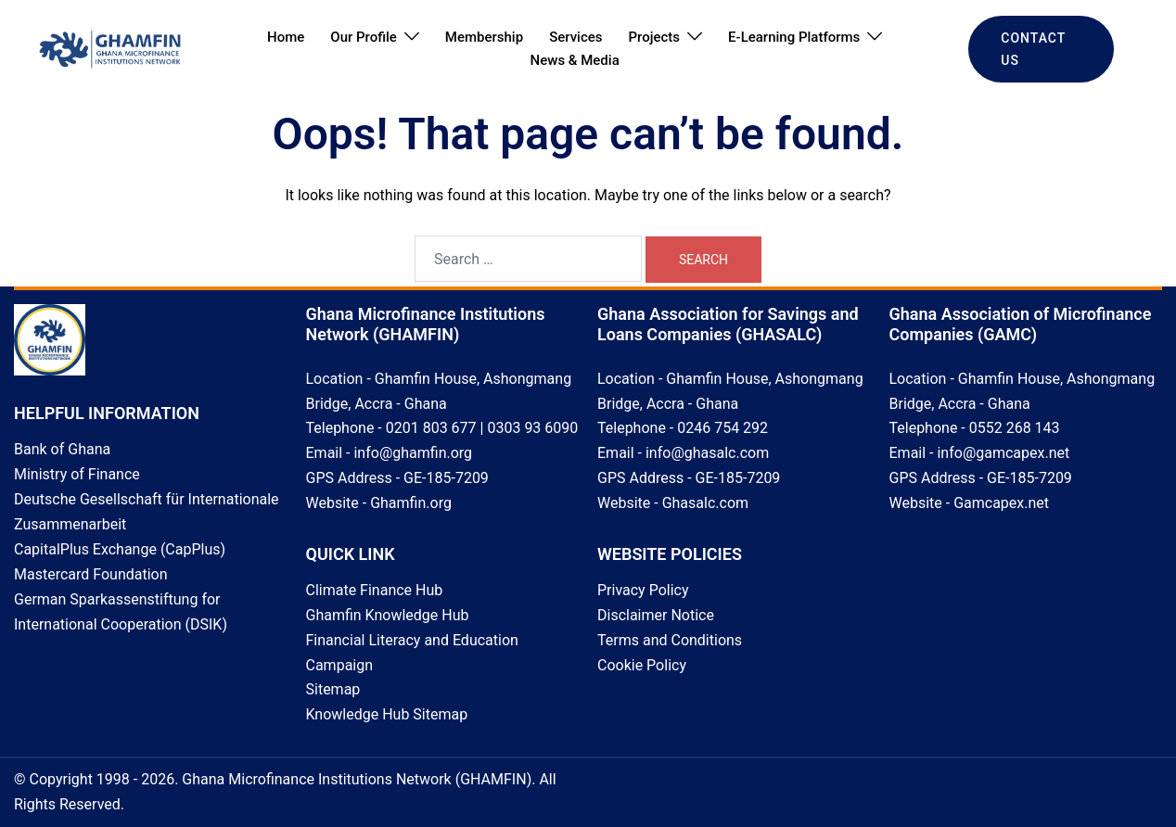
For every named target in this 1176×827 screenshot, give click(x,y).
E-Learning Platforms (794, 37)
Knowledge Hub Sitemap (387, 714)
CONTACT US (1033, 49)
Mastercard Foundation (91, 574)
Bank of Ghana (62, 449)
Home (285, 37)
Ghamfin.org (411, 503)
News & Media (575, 60)
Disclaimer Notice (655, 615)
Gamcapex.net (1001, 503)
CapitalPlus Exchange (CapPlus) (119, 549)
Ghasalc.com (705, 503)
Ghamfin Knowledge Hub (387, 615)
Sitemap (333, 689)
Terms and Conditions (669, 640)
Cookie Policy (641, 665)
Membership (484, 37)
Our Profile (363, 37)
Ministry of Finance (77, 474)
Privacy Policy (643, 590)
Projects (655, 37)
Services (575, 37)
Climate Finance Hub (374, 590)
